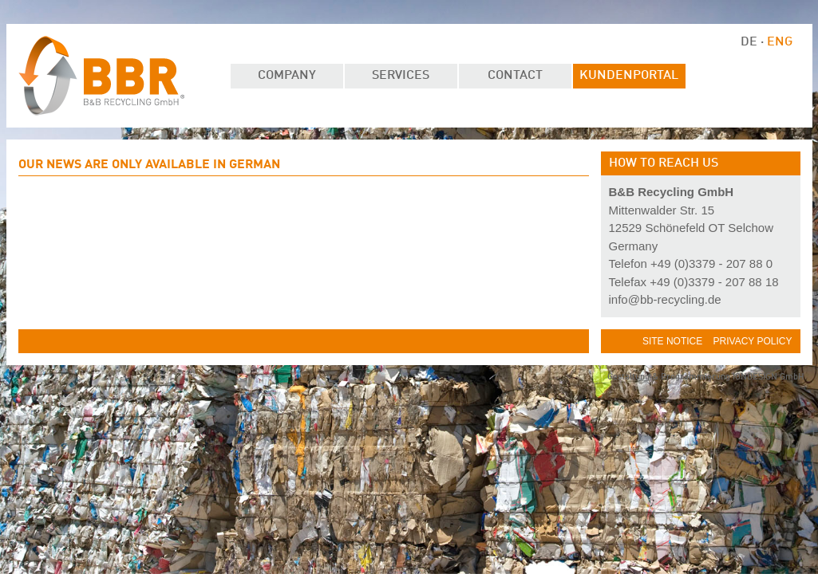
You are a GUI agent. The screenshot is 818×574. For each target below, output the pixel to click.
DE (751, 42)
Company (287, 75)
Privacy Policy (752, 341)
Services (400, 75)
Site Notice (673, 341)
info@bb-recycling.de (665, 299)
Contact (515, 75)
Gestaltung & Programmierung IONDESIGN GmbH (705, 377)
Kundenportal (628, 75)
